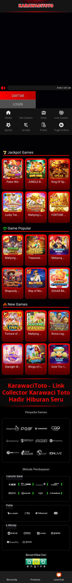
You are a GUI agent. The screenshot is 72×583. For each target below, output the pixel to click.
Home (8, 115)
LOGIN (17, 104)
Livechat (59, 577)
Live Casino (61, 115)
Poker (43, 127)
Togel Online (61, 127)
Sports (8, 127)
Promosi (35, 577)
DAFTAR (18, 95)
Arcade (26, 127)
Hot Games (26, 115)
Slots (44, 115)
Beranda (12, 577)
